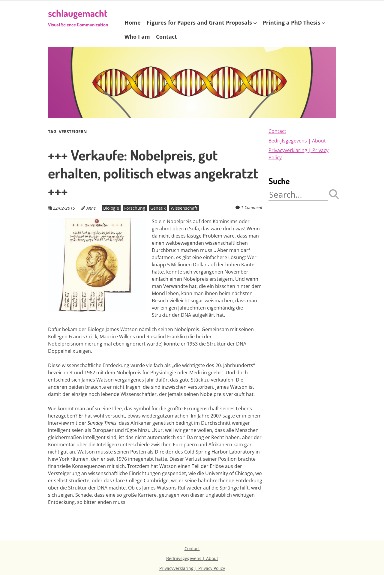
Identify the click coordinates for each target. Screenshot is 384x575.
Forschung (134, 208)
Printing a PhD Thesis (291, 22)
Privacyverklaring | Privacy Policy (192, 568)
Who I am (137, 36)
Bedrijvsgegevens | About (192, 558)
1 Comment (251, 207)
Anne (91, 208)
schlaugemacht (78, 17)
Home (132, 22)
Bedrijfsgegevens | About (297, 140)
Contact (166, 36)
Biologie (111, 208)
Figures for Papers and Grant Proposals (199, 22)
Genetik (158, 208)
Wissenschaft (184, 208)
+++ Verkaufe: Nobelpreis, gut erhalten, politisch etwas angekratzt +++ (153, 173)
